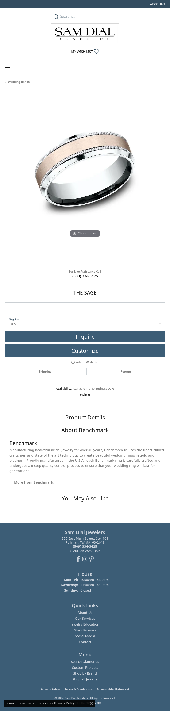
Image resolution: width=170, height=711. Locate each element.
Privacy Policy (50, 689)
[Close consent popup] (91, 703)
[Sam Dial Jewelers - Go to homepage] (85, 34)
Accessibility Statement (113, 689)
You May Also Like (85, 498)
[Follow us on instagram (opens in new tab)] (84, 559)
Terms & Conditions (78, 689)
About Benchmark (85, 430)
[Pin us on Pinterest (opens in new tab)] (91, 559)
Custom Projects (85, 667)
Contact (85, 642)
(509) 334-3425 (85, 276)
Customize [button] (85, 350)
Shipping (45, 371)
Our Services (85, 618)
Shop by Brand (85, 673)
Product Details (85, 417)
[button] (157, 4)
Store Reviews (85, 630)
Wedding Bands (19, 82)
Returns (125, 371)
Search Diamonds (85, 661)
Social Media (85, 636)
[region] (85, 178)
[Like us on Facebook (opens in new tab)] (78, 559)
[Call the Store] (85, 546)
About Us (84, 612)
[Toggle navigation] (7, 66)
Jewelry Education (85, 624)
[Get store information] (84, 551)
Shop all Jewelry (85, 679)
